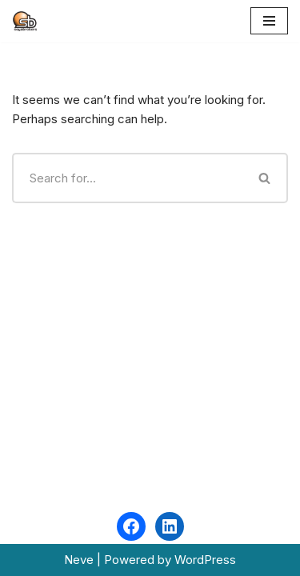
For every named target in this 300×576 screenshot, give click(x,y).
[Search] (127, 178)
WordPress (205, 559)
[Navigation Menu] (269, 20)
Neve (79, 559)
